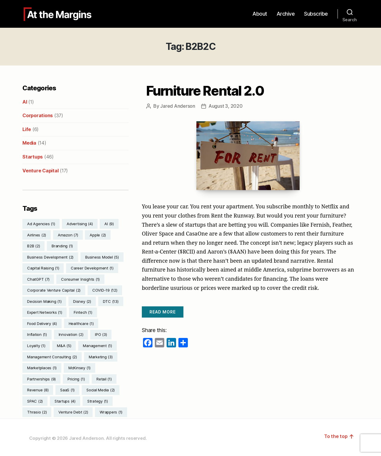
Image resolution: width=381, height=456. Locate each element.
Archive (286, 14)
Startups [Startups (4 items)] (65, 401)
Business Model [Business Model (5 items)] (102, 257)
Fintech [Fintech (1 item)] (83, 312)
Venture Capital (40, 171)
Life (26, 129)
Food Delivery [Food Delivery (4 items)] (42, 323)
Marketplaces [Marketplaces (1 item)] (42, 367)
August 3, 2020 (225, 106)
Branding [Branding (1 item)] (62, 245)
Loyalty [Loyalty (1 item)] (36, 345)
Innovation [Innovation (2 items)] (71, 334)
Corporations (37, 115)
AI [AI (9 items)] (109, 223)
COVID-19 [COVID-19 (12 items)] (104, 290)
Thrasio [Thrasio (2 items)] (37, 412)
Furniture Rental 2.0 (205, 91)
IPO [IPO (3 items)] (101, 334)
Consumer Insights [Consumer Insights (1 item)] (80, 279)
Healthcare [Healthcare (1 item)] (81, 323)
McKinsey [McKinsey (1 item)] (79, 367)
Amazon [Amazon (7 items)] (68, 235)
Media (29, 143)
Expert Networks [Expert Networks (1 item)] (44, 312)
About (259, 14)
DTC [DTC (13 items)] (111, 301)
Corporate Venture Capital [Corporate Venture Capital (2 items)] (54, 290)
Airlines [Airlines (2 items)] (36, 235)
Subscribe (316, 14)
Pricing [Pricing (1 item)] (76, 379)
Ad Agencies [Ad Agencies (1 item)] (41, 223)
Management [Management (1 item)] (97, 345)
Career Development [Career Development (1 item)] (92, 268)
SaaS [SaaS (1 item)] (67, 390)
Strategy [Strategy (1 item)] (97, 401)
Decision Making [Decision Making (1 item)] (44, 301)
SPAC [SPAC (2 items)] (35, 401)
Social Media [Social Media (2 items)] (100, 390)
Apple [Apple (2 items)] (98, 235)
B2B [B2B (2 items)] (33, 245)
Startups (32, 157)
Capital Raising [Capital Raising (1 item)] (43, 268)
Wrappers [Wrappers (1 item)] (111, 412)
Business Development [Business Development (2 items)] (50, 257)
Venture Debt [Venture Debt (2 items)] (73, 412)
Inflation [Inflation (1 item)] (37, 334)
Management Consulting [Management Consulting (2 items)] (52, 356)
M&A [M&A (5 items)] (64, 345)
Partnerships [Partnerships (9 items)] (41, 379)
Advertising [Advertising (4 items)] (80, 223)
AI (24, 102)
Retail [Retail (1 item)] (104, 379)
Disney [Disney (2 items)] (82, 301)
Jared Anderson (177, 106)
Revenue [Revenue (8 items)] (37, 390)
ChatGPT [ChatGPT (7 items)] (38, 279)
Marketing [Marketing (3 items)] (101, 356)
